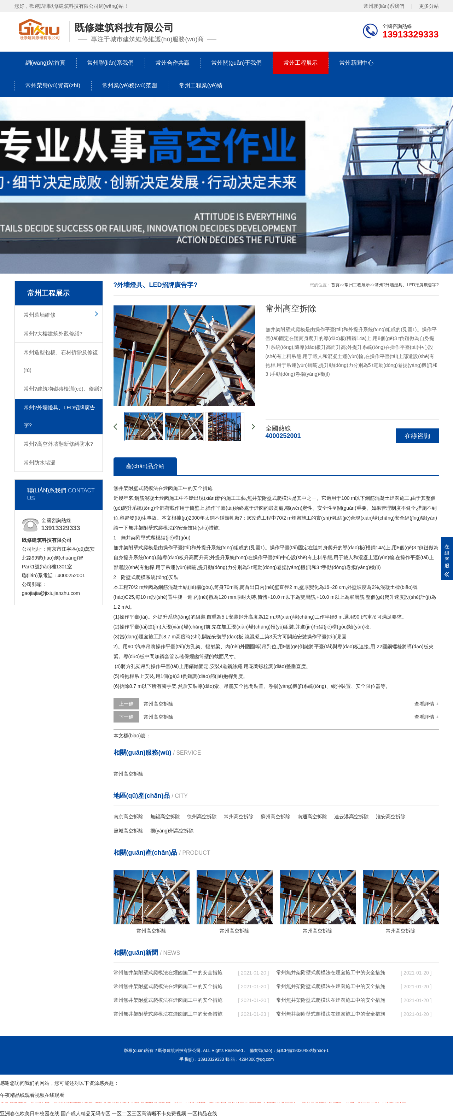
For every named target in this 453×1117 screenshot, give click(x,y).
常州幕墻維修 (40, 315)
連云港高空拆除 (351, 816)
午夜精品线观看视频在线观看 (32, 1095)
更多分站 (429, 6)
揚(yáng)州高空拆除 (172, 831)
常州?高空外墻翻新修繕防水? (58, 444)
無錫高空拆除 (165, 816)
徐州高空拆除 (202, 816)
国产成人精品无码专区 (85, 1113)
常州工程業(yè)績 (201, 85)
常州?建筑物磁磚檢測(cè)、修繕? (63, 389)
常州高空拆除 (158, 704)
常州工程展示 (301, 63)
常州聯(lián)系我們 (384, 6)
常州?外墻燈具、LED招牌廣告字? (59, 416)
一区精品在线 (202, 1113)
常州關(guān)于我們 (236, 63)
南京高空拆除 (128, 816)
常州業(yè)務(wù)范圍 (129, 85)
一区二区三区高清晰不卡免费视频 (149, 1113)
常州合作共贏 (173, 63)
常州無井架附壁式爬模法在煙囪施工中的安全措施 (168, 972)
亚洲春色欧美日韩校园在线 (29, 1113)
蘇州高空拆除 (275, 816)
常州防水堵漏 (40, 463)
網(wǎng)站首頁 (45, 63)
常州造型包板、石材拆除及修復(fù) (61, 361)
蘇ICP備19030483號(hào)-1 (303, 1050)
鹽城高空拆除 (128, 831)
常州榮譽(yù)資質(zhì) (53, 85)
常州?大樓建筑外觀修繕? (53, 334)
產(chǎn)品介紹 (145, 466)
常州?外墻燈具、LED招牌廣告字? (407, 284)
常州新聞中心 (356, 63)
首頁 (335, 284)
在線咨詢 (417, 435)
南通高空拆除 (312, 816)
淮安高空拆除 (391, 816)
